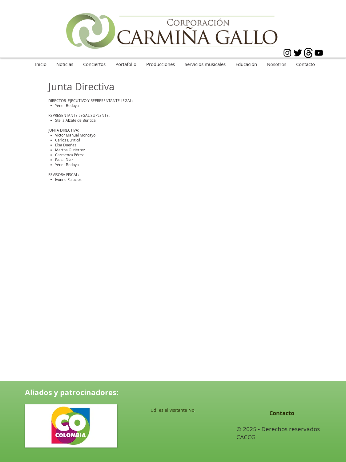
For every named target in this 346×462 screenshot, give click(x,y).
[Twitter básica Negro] (298, 53)
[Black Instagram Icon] (287, 53)
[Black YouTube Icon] (319, 53)
